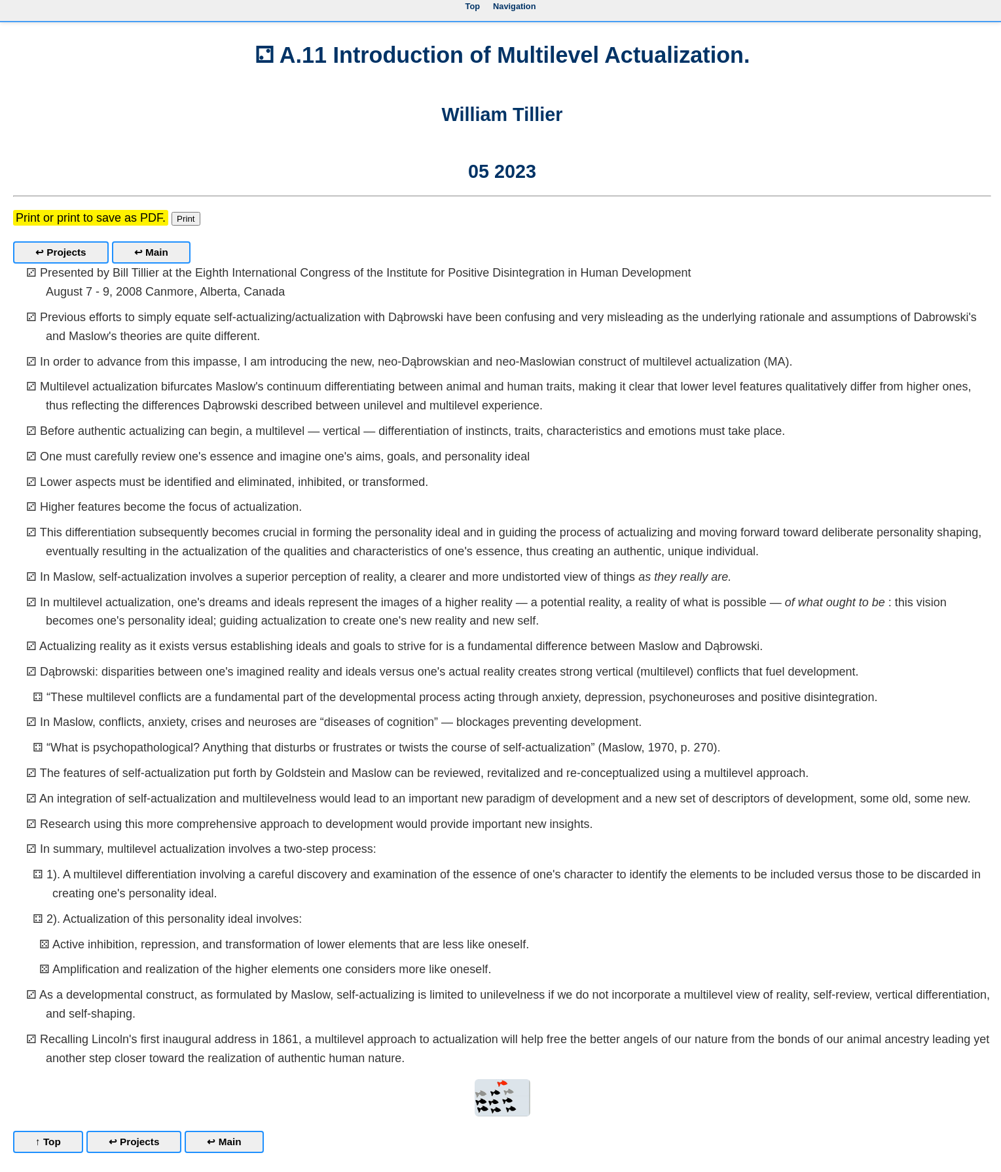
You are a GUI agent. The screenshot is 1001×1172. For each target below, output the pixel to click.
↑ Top (48, 1141)
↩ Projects (60, 252)
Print (185, 219)
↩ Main (151, 252)
